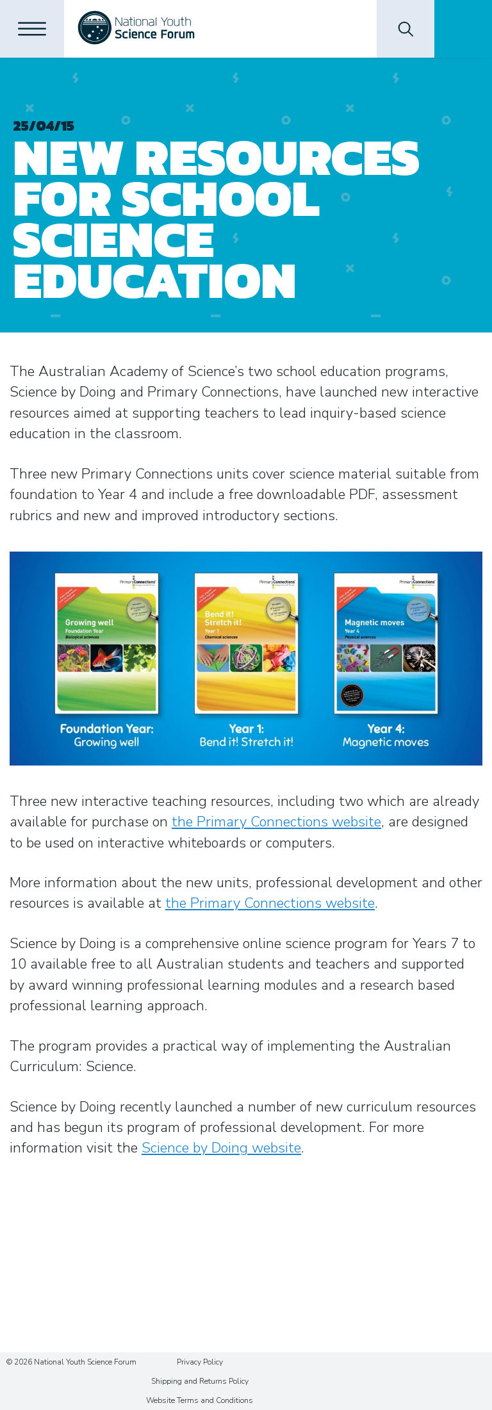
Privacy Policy (200, 1362)
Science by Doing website (221, 1148)
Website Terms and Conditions (199, 1400)
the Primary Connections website (276, 822)
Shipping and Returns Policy (200, 1381)
